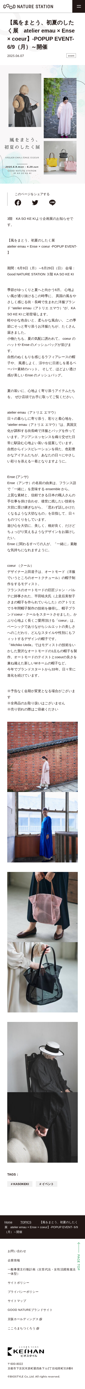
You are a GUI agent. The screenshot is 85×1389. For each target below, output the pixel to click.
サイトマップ (17, 1300)
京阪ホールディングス (23, 1319)
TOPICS (25, 1222)
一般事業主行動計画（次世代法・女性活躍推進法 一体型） (42, 1271)
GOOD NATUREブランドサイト (30, 1310)
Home (8, 1222)
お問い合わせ (17, 1251)
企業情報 (14, 1260)
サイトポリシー (18, 1282)
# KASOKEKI (20, 1184)
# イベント (46, 1184)
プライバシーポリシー (23, 1291)
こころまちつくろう (22, 1328)
